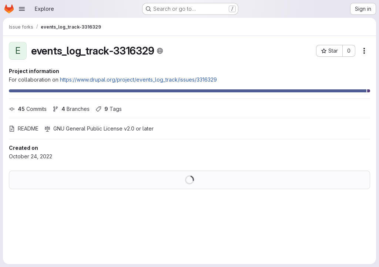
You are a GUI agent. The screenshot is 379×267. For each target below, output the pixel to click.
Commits (28, 109)
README (23, 128)
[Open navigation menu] (22, 9)
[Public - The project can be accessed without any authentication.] (160, 51)
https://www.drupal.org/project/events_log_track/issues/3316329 (138, 79)
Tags (108, 109)
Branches (71, 109)
